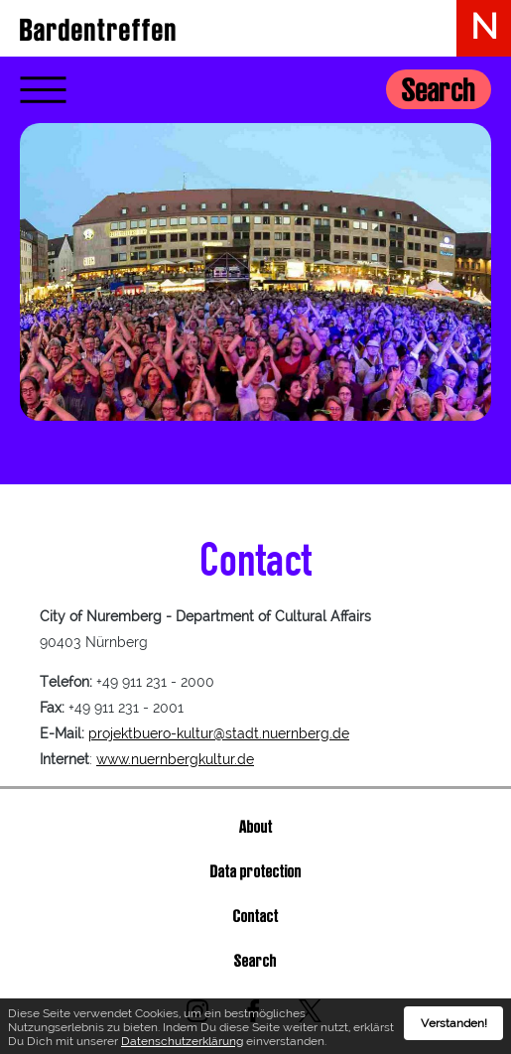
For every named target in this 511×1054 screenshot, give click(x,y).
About (256, 826)
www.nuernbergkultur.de (175, 759)
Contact (256, 915)
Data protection (256, 870)
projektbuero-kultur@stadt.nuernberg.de (218, 733)
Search (438, 89)
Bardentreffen (99, 30)
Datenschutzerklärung (182, 1047)
